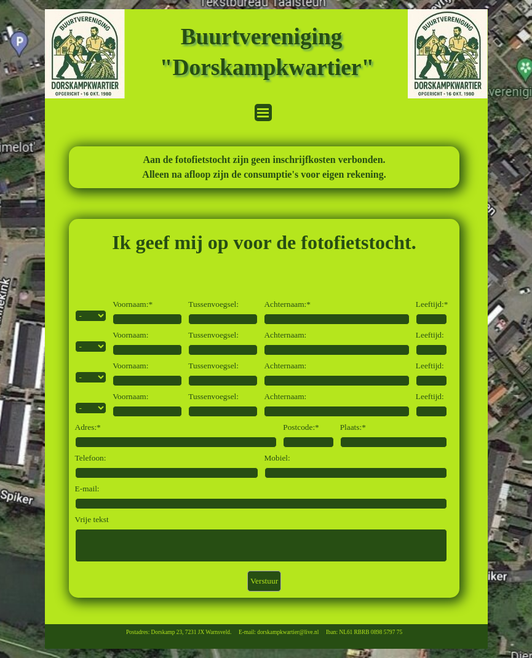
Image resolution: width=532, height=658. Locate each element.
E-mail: (87, 488)
